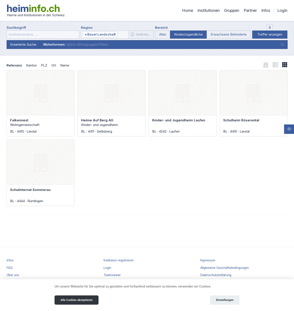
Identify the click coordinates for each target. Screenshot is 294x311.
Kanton (31, 65)
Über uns (13, 275)
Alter (162, 34)
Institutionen (208, 10)
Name (64, 65)
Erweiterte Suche (23, 44)
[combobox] (105, 35)
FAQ (10, 268)
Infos (265, 10)
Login (282, 10)
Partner (250, 10)
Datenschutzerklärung (215, 275)
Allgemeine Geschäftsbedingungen (224, 268)
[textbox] (123, 34)
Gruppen (231, 10)
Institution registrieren (119, 260)
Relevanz (14, 65)
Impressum (207, 260)
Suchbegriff (16, 27)
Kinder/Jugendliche (188, 34)
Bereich (161, 27)
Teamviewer (112, 275)
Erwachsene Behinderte (229, 34)
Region (87, 27)
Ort (53, 65)
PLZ (44, 65)
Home (187, 10)
